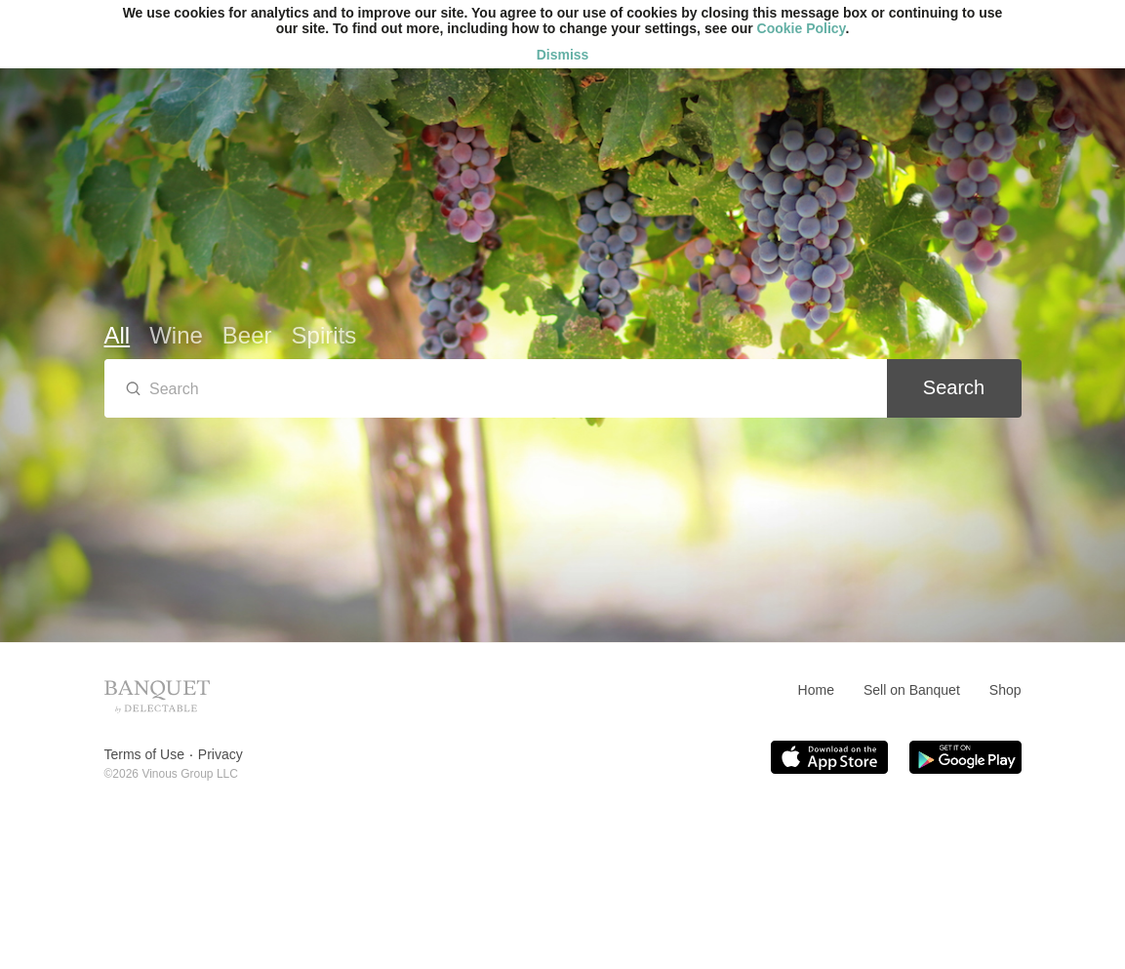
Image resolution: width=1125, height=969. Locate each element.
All (117, 335)
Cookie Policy (801, 28)
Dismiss (563, 54)
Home (816, 690)
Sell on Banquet (912, 690)
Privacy (220, 754)
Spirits (324, 335)
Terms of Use (144, 754)
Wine (176, 335)
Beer (247, 335)
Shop (1005, 690)
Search (953, 387)
